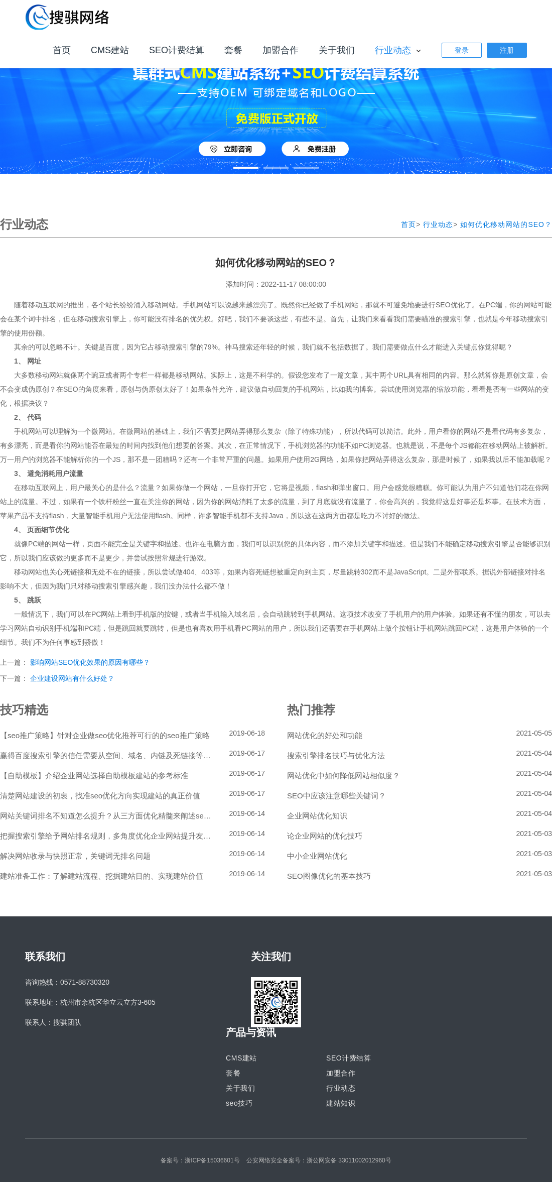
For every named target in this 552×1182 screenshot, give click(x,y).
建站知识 (340, 1103)
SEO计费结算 (176, 50)
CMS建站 (110, 50)
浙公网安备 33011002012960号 (349, 1160)
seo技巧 (239, 1103)
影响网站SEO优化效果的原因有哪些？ (90, 662)
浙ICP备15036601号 (212, 1160)
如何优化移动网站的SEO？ (506, 224)
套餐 (233, 50)
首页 (62, 50)
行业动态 (394, 50)
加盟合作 (280, 50)
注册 (507, 50)
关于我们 (337, 50)
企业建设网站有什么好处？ (72, 678)
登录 (462, 50)
